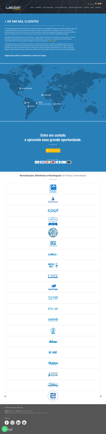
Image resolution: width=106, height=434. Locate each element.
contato (98, 7)
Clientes (86, 7)
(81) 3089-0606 (13, 411)
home (32, 7)
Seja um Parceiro (48, 7)
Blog (92, 7)
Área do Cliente (91, 4)
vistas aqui (52, 41)
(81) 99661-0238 (29, 411)
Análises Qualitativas (75, 7)
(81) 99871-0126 (21, 411)
